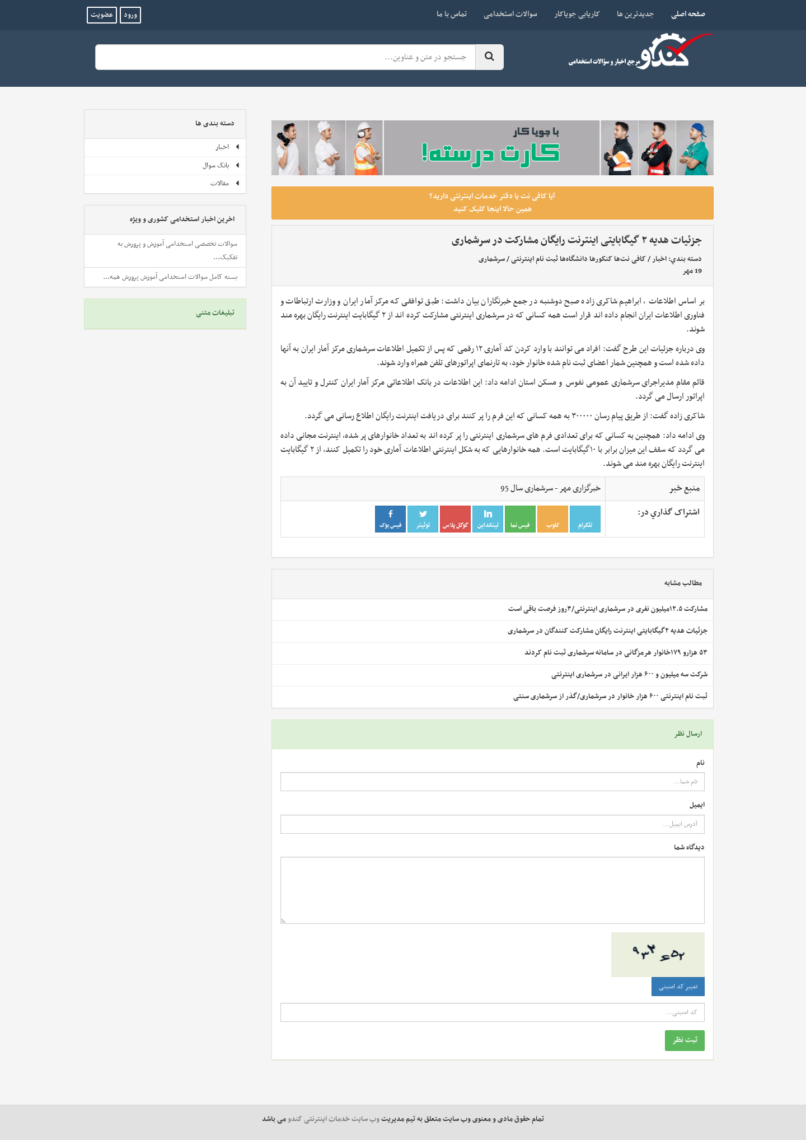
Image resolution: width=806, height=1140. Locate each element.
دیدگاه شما (689, 848)
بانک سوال (221, 166)
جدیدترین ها (635, 14)
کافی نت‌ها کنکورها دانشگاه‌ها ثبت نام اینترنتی (578, 259)
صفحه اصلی (684, 14)
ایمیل (697, 805)
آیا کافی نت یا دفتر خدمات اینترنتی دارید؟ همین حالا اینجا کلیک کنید (492, 203)
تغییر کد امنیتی (678, 986)
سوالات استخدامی (510, 14)
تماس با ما (452, 14)
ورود (130, 15)
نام (700, 763)
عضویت (102, 15)
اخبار (659, 259)
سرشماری (492, 259)
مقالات (225, 183)
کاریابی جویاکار (577, 14)
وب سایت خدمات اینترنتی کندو (333, 1119)
